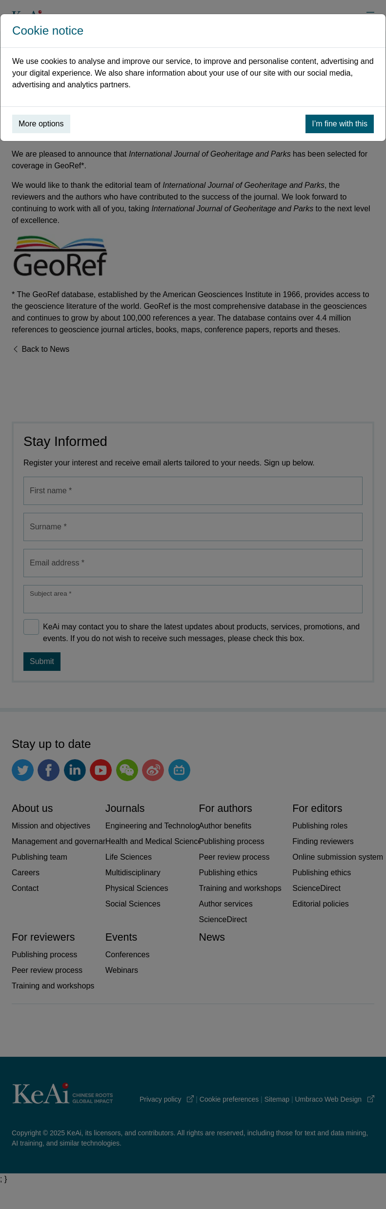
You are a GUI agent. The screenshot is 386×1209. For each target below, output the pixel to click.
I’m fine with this (339, 124)
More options (41, 124)
